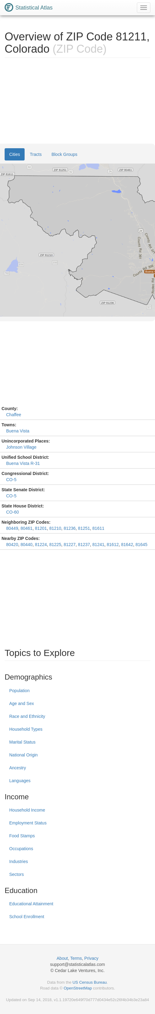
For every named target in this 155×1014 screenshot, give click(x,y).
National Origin (23, 754)
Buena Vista (17, 430)
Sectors (16, 874)
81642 (127, 544)
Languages (19, 780)
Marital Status (22, 742)
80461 (27, 528)
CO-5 (11, 479)
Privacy (91, 958)
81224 (41, 544)
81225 (55, 544)
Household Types (25, 729)
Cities (14, 154)
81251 (84, 528)
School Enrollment (26, 916)
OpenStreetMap (78, 988)
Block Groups (64, 154)
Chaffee (13, 414)
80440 (27, 544)
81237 (84, 544)
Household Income (27, 810)
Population (19, 690)
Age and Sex (21, 703)
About (62, 958)
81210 (55, 528)
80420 (12, 544)
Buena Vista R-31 (23, 463)
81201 (41, 528)
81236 (70, 528)
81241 (98, 544)
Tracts (36, 154)
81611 (98, 528)
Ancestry (17, 767)
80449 (12, 528)
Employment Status (27, 822)
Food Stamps (22, 835)
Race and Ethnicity (27, 716)
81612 (113, 544)
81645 (141, 544)
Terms (76, 958)
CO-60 (12, 512)
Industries (18, 861)
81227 (70, 544)
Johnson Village (21, 447)
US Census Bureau (90, 982)
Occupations (21, 848)
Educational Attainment (31, 903)
